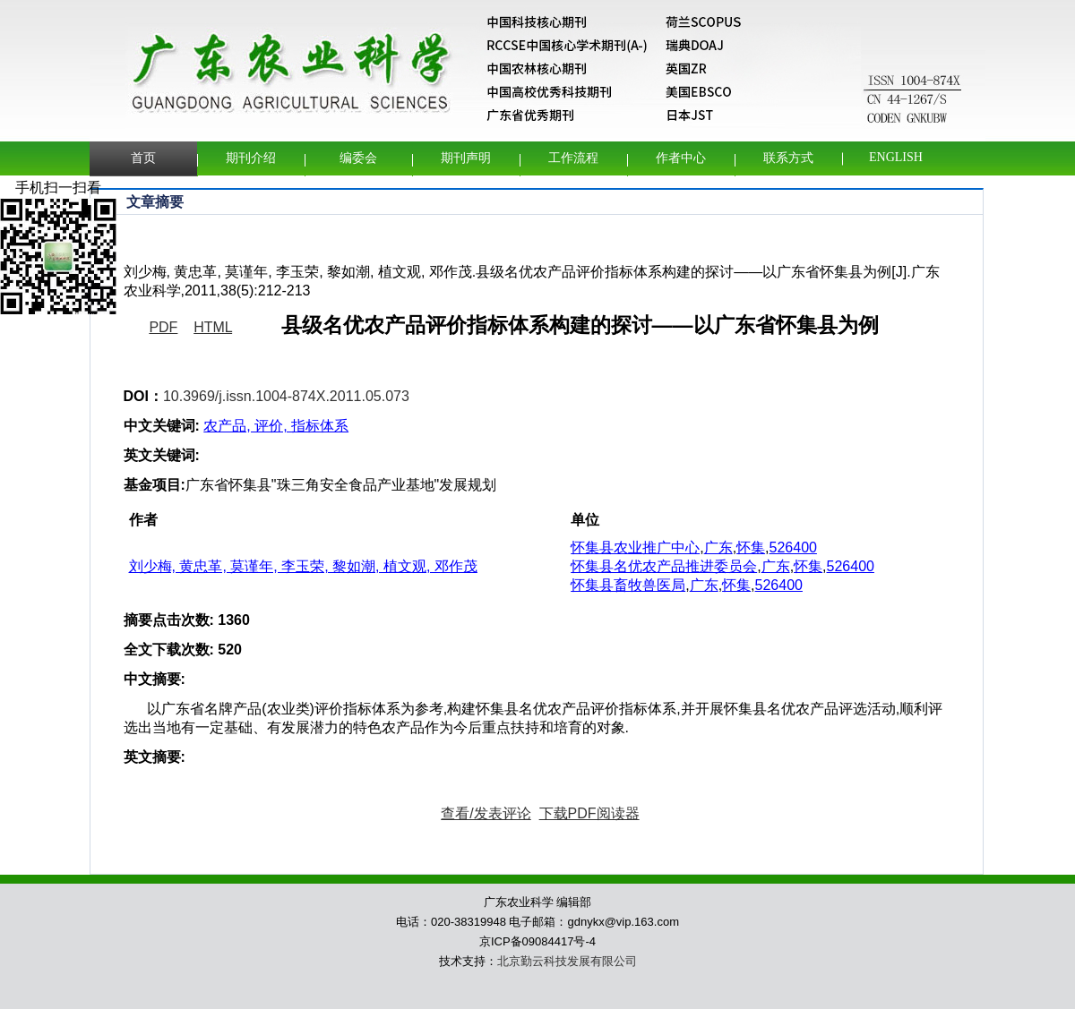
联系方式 (788, 158)
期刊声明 (466, 158)
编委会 (358, 158)
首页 (143, 158)
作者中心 (681, 158)
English (896, 157)
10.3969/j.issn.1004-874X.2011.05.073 (286, 396)
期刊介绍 (251, 158)
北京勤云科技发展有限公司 (567, 961)
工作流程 (573, 158)
